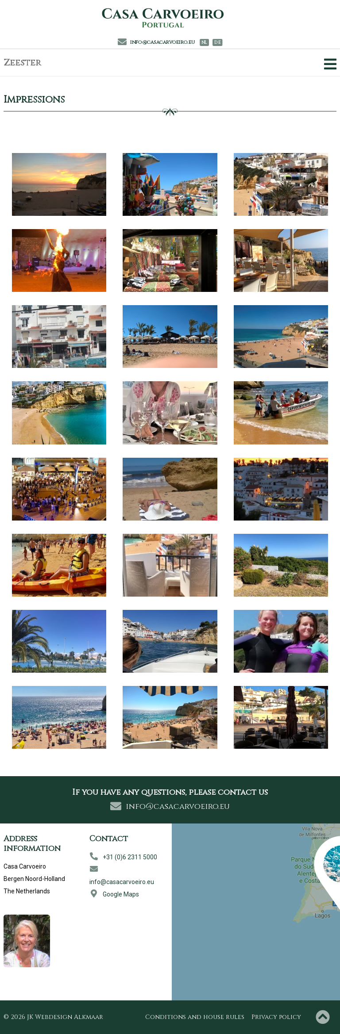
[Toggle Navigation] (328, 64)
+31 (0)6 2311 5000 (123, 857)
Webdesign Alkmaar (69, 1017)
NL (204, 43)
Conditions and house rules (194, 1017)
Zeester (22, 63)
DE (217, 43)
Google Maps (114, 894)
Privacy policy (276, 1017)
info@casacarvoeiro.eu (156, 42)
